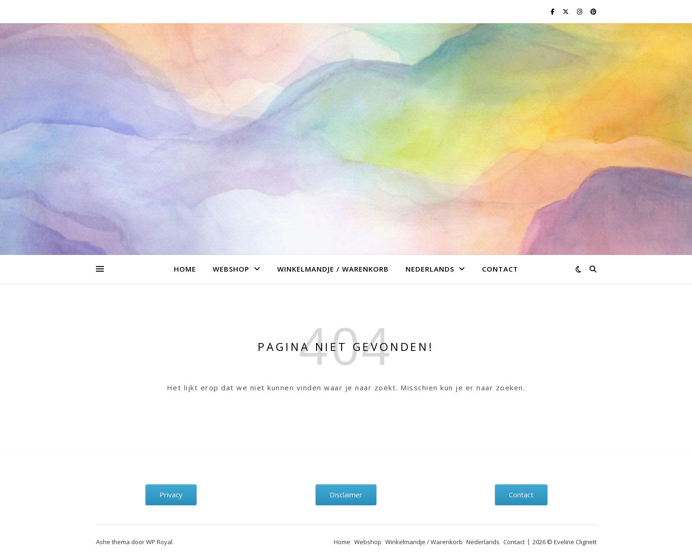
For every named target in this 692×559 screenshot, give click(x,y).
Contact (500, 268)
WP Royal (159, 542)
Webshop (231, 268)
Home (185, 268)
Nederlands (430, 268)
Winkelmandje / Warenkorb (333, 268)
